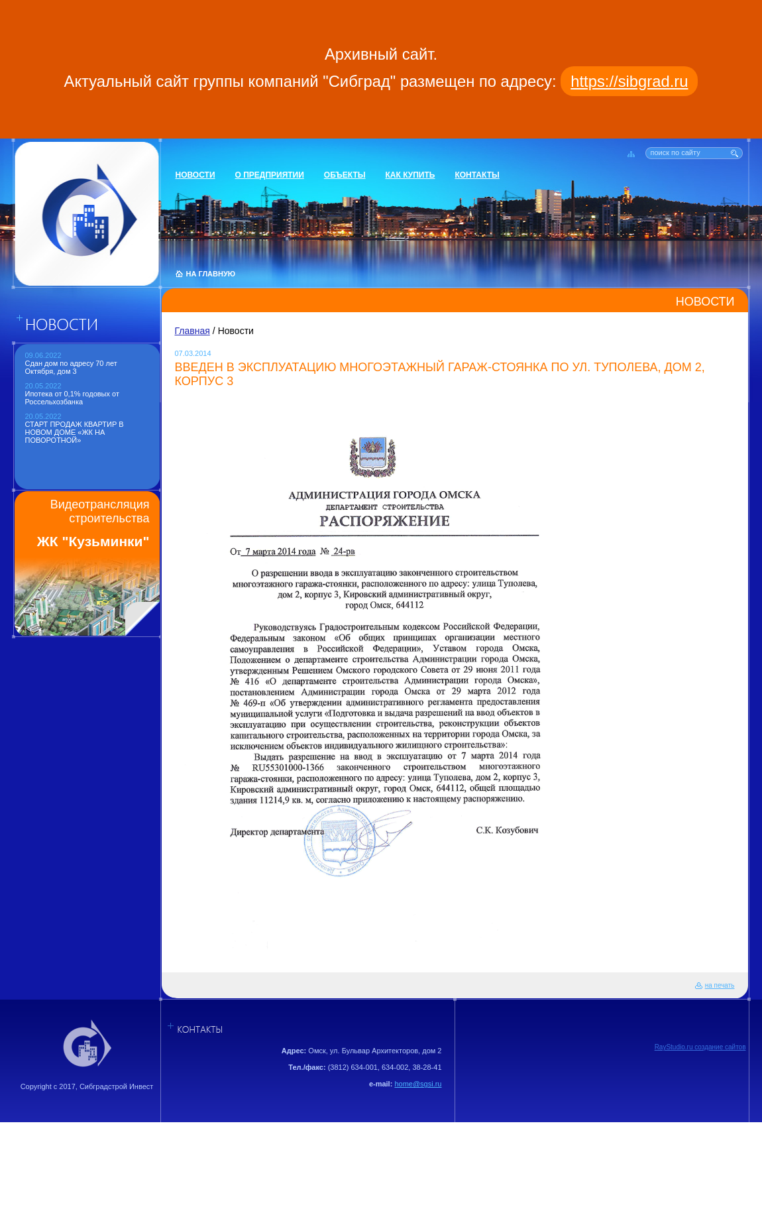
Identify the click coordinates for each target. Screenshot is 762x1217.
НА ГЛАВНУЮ (211, 274)
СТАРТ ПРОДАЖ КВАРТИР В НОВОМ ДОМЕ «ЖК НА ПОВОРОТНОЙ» (74, 432)
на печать (720, 985)
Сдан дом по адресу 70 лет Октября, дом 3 (71, 367)
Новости (195, 175)
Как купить (410, 175)
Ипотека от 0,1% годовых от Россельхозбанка (72, 398)
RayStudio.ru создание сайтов (700, 1047)
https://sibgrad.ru (629, 81)
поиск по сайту (675, 152)
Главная (192, 330)
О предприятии (269, 175)
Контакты (477, 175)
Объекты (345, 175)
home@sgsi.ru (417, 1084)
